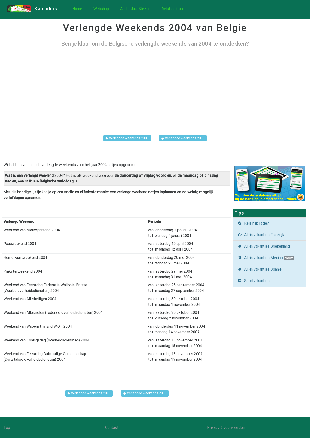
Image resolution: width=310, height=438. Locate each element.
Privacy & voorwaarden (226, 427)
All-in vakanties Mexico (265, 258)
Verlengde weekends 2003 (127, 138)
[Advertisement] (155, 87)
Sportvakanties (253, 281)
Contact (112, 427)
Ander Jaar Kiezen (135, 9)
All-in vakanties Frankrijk (260, 235)
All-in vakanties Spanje (259, 269)
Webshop (101, 9)
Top (7, 427)
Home (77, 9)
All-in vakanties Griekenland (263, 246)
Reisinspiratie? (253, 223)
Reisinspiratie (173, 9)
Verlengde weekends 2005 (183, 138)
